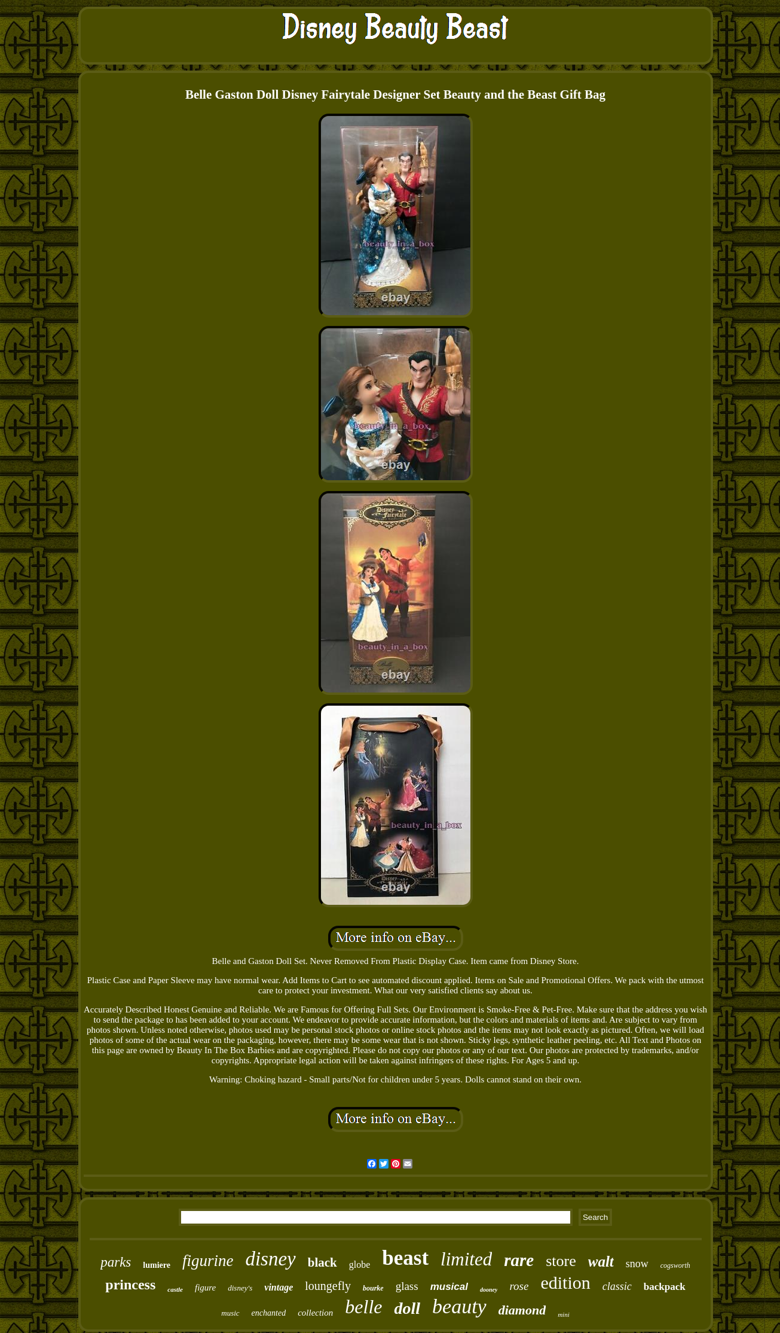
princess (130, 1284)
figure (205, 1287)
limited (466, 1259)
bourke (373, 1288)
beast (405, 1258)
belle (363, 1306)
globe (360, 1264)
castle (175, 1289)
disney (270, 1259)
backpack (665, 1286)
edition (565, 1282)
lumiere (156, 1265)
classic (617, 1286)
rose (518, 1286)
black (322, 1262)
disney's (240, 1287)
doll (407, 1308)
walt (601, 1261)
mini (564, 1314)
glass (407, 1286)
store (561, 1261)
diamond (522, 1310)
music (230, 1312)
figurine (208, 1261)
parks (115, 1262)
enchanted (269, 1312)
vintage (278, 1287)
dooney (488, 1289)
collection (315, 1312)
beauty (459, 1306)
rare (519, 1260)
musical (449, 1286)
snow (637, 1264)
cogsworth (675, 1265)
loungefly (328, 1285)
